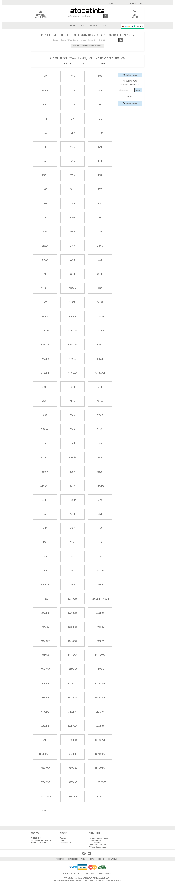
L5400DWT (100, 697)
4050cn (100, 344)
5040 (72, 386)
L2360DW (72, 612)
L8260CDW (100, 768)
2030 (44, 189)
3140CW (100, 316)
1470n (72, 161)
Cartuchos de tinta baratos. (98, 838)
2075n (72, 217)
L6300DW (100, 725)
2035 (100, 189)
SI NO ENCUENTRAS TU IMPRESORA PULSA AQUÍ (87, 46)
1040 (100, 76)
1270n (100, 132)
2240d (100, 274)
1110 (100, 104)
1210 (72, 118)
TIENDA (72, 25)
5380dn (72, 499)
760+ (45, 570)
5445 (44, 514)
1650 (100, 161)
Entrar (62, 840)
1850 (72, 175)
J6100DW (45, 584)
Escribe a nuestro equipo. (40, 842)
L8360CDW (72, 782)
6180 (45, 528)
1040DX (44, 90)
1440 (100, 146)
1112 (45, 118)
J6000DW (100, 570)
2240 (72, 274)
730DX (72, 556)
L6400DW (72, 739)
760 (100, 556)
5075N (100, 401)
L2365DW (100, 612)
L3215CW (45, 655)
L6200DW (44, 711)
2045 (100, 203)
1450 (45, 161)
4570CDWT (100, 372)
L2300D (72, 584)
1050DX (100, 90)
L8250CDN (72, 768)
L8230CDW (100, 754)
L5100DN (45, 683)
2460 (44, 302)
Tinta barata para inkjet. (97, 847)
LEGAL (91, 859)
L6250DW (72, 725)
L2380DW (72, 627)
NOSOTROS (60, 859)
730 (100, 542)
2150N (100, 245)
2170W (45, 259)
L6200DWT (72, 711)
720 (44, 542)
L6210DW (100, 711)
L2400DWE (45, 641)
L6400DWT (100, 739)
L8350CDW (45, 782)
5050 (100, 386)
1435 (72, 146)
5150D (100, 415)
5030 (44, 386)
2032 (72, 189)
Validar (138, 90)
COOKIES (101, 859)
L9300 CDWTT (44, 796)
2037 (45, 203)
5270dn (44, 457)
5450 (72, 514)
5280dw (72, 457)
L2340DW (72, 598)
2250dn (44, 288)
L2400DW (100, 627)
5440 (100, 499)
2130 (100, 217)
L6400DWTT (44, 754)
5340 (100, 457)
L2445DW (72, 641)
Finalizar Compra (130, 75)
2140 (72, 245)
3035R (100, 302)
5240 (72, 429)
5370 (72, 485)
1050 (72, 90)
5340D (45, 471)
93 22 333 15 (40, 15)
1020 (45, 76)
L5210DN (45, 697)
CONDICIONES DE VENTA (76, 859)
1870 (100, 175)
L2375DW (44, 627)
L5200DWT (100, 683)
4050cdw (72, 344)
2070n (45, 217)
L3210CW (100, 641)
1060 (44, 104)
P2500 (45, 810)
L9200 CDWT (100, 782)
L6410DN (72, 754)
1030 (72, 76)
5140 (72, 415)
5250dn (72, 443)
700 (100, 528)
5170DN (44, 429)
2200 (72, 259)
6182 (72, 528)
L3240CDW (45, 669)
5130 (45, 415)
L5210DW (72, 697)
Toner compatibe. (95, 842)
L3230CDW (100, 655)
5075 (72, 401)
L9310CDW (72, 796)
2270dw (72, 288)
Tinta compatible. (95, 840)
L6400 (45, 739)
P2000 (100, 796)
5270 (100, 443)
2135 (100, 231)
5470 (100, 514)
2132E (72, 231)
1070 (72, 104)
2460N (72, 302)
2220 (100, 259)
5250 (45, 443)
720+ (72, 542)
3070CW (72, 316)
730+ (45, 556)
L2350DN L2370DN (100, 598)
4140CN (100, 358)
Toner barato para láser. (97, 845)
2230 (45, 274)
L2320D (44, 598)
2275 (100, 288)
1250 (72, 132)
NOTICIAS (81, 25)
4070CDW (44, 358)
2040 (72, 203)
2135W (45, 245)
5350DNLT (44, 485)
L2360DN (44, 612)
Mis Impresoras (65, 842)
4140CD (72, 358)
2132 (45, 231)
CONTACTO (93, 25)
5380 (44, 499)
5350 (72, 471)
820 (72, 570)
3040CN (44, 316)
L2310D (100, 584)
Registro (63, 838)
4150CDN (45, 372)
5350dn (100, 471)
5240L (100, 429)
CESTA (103, 25)
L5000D (100, 669)
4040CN (100, 330)
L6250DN (45, 725)
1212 (100, 118)
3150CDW (44, 330)
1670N (45, 175)
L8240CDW (45, 768)
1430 (45, 146)
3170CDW (72, 330)
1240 (45, 132)
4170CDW (72, 372)
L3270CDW (72, 669)
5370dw (100, 485)
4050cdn (45, 344)
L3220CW (72, 655)
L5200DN (72, 683)
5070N (45, 401)
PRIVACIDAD (112, 859)
